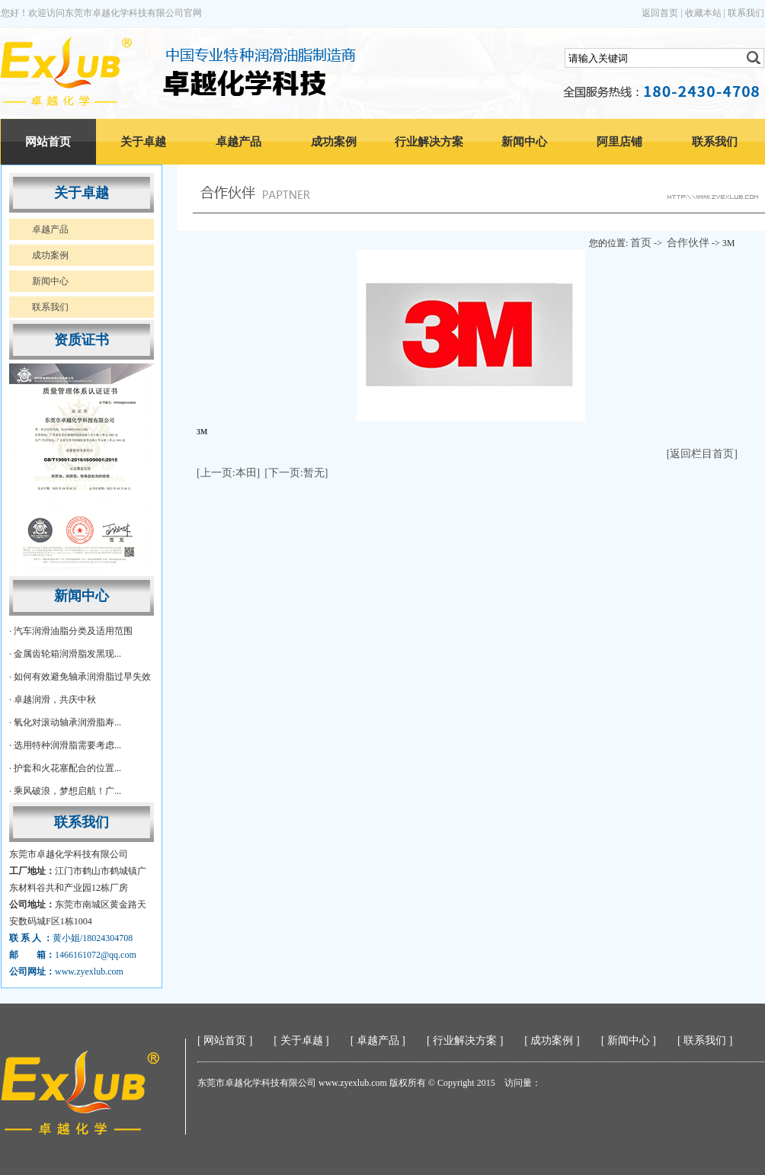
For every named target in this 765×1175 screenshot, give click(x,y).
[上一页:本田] (228, 473)
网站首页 (48, 142)
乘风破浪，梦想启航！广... (67, 791)
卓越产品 (238, 142)
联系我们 (746, 13)
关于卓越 (143, 142)
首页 (640, 242)
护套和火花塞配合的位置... (67, 768)
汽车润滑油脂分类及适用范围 (73, 631)
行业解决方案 (429, 142)
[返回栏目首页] (702, 453)
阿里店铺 (619, 142)
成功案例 (334, 142)
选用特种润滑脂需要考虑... (67, 745)
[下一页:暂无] (296, 473)
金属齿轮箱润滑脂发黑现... (67, 653)
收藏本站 (703, 13)
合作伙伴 (688, 242)
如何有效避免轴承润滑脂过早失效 (82, 676)
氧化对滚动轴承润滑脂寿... (67, 722)
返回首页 (660, 13)
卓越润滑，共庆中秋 (55, 699)
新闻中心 (524, 142)
